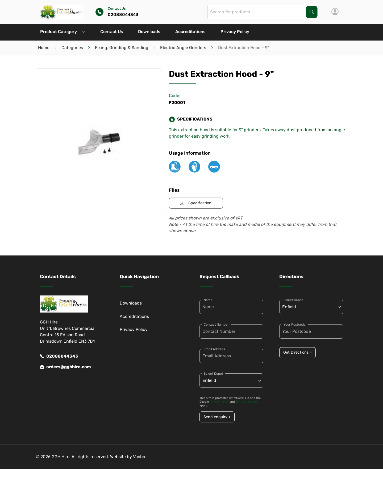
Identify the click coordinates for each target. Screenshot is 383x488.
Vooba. (139, 456)
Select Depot (213, 373)
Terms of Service (247, 401)
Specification (195, 203)
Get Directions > (297, 352)
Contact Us (111, 31)
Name (208, 300)
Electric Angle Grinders (183, 47)
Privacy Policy (234, 31)
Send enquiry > (216, 417)
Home (43, 47)
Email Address (214, 349)
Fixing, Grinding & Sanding (121, 47)
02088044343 (59, 356)
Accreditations (190, 31)
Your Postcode (295, 324)
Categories (72, 47)
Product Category (62, 31)
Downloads (149, 31)
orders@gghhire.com (65, 367)
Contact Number (216, 324)
